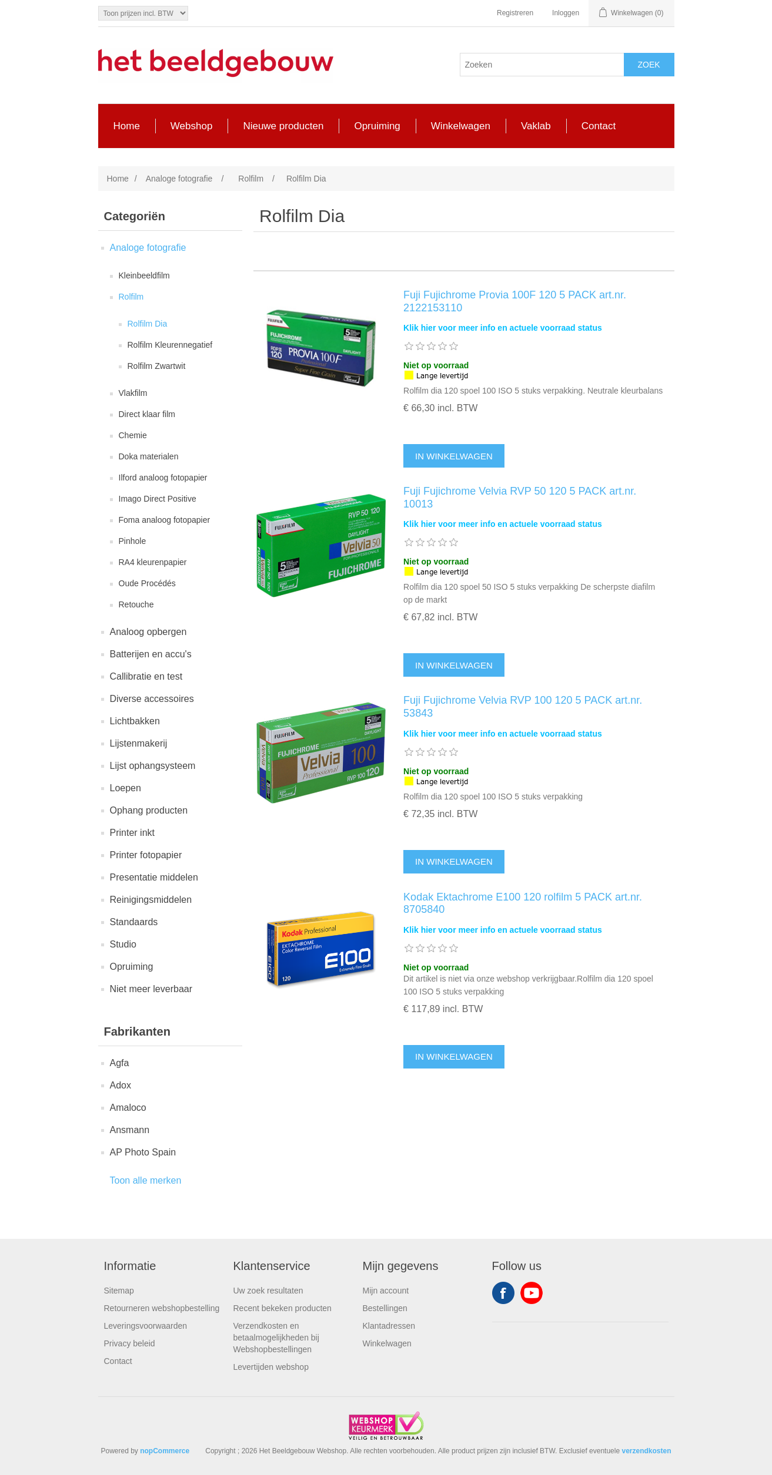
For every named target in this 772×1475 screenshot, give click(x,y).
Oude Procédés (147, 583)
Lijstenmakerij (139, 743)
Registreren (515, 13)
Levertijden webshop (271, 1367)
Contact (118, 1361)
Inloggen (565, 13)
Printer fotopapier (146, 855)
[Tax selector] (143, 13)
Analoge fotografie (148, 248)
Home (118, 178)
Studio (123, 944)
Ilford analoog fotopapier (163, 477)
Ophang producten (149, 810)
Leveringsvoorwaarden (146, 1325)
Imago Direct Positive (157, 498)
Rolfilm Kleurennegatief (170, 345)
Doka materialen (149, 456)
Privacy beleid (129, 1343)
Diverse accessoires (152, 699)
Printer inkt (132, 833)
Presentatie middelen (154, 877)
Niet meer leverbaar (151, 989)
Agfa (119, 1063)
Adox (120, 1085)
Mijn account (386, 1290)
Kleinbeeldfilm (144, 275)
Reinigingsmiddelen (151, 900)
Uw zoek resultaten (268, 1290)
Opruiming (131, 967)
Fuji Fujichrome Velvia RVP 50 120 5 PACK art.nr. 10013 (519, 497)
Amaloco (128, 1108)
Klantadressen (389, 1325)
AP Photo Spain (143, 1152)
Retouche (136, 604)
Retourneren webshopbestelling (162, 1308)
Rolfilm (131, 296)
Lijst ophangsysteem (153, 766)
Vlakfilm (133, 393)
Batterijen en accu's (151, 654)
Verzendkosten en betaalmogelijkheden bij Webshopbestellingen (276, 1337)
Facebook (503, 1293)
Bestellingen (385, 1308)
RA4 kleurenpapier (153, 562)
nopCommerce (164, 1451)
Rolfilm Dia (148, 323)
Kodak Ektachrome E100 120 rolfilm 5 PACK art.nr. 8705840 (522, 903)
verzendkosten (646, 1451)
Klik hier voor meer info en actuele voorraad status (502, 327)
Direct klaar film (147, 414)
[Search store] (542, 64)
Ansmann (130, 1130)
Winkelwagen (387, 1343)
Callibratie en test (146, 676)
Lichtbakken (135, 721)
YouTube (531, 1293)
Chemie (133, 435)
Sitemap (119, 1290)
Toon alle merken (146, 1180)
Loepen (125, 788)
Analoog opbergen (148, 632)
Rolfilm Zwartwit (157, 366)
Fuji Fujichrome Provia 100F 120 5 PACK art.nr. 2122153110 (514, 301)
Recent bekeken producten (282, 1308)
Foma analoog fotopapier (164, 520)
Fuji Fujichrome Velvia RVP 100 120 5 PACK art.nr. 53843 (522, 706)
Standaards (134, 922)
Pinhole (132, 541)
